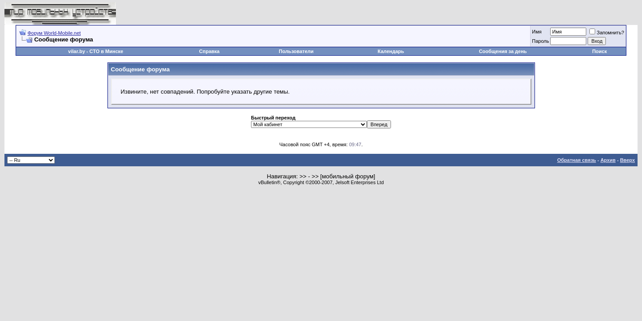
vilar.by (76, 51)
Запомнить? (606, 32)
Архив (608, 160)
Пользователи (296, 51)
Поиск (599, 51)
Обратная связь (576, 160)
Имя (536, 31)
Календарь (391, 51)
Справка (209, 51)
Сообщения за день (503, 51)
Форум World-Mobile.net (54, 33)
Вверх (627, 160)
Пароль (540, 41)
